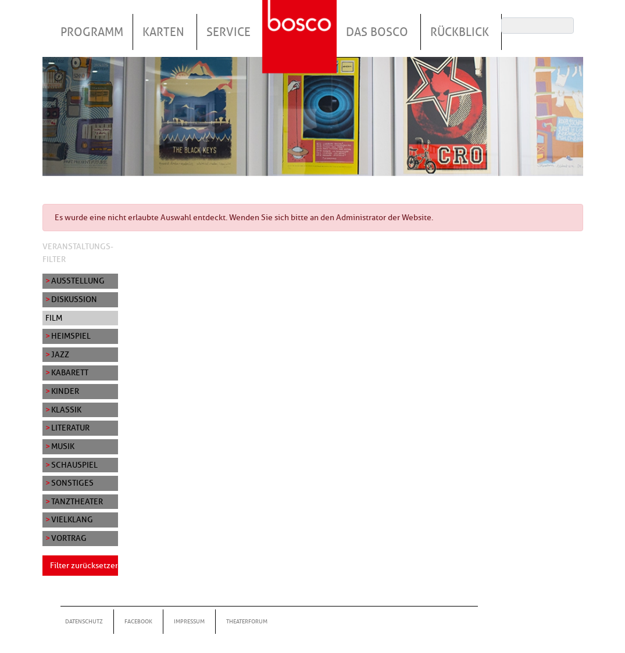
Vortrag (69, 538)
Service (228, 32)
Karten (163, 32)
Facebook (138, 621)
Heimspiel (71, 336)
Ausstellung (78, 280)
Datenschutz (84, 621)
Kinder (65, 391)
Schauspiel (74, 465)
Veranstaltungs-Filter (77, 252)
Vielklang (72, 519)
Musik (62, 446)
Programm (91, 32)
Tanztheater (77, 501)
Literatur (70, 427)
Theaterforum (246, 621)
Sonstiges (72, 483)
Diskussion (74, 299)
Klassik (66, 409)
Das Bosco (377, 32)
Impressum (189, 621)
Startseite (301, 23)
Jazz (60, 354)
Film (53, 318)
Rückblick (459, 32)
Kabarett (69, 372)
